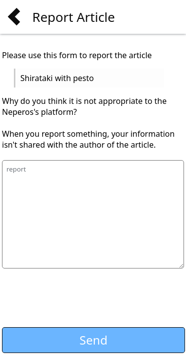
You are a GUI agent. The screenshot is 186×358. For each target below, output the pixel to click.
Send (93, 340)
